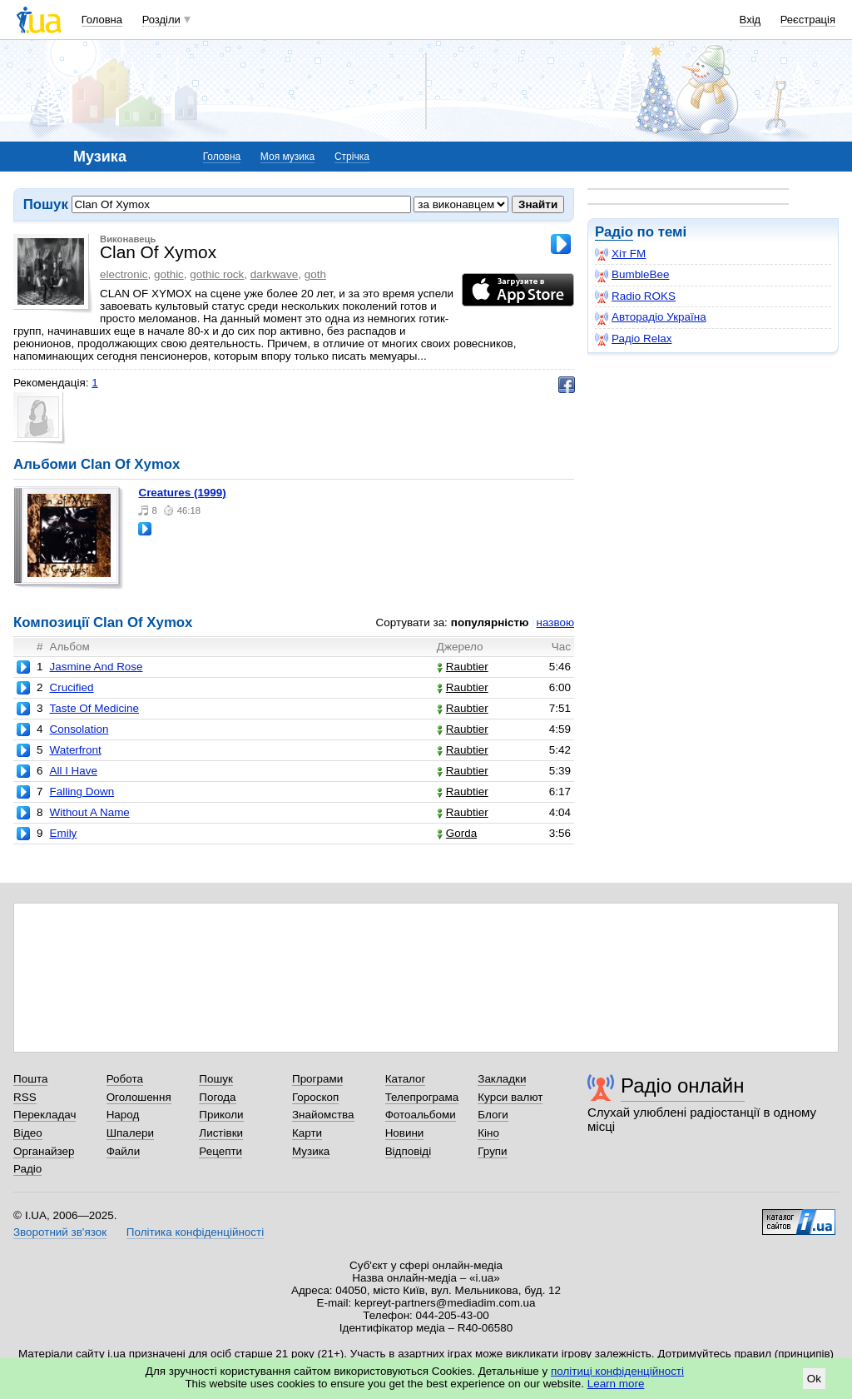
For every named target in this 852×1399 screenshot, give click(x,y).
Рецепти (220, 1151)
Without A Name (89, 812)
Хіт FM (620, 254)
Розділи (161, 19)
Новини (404, 1133)
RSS (25, 1097)
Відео (27, 1133)
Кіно (488, 1133)
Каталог (405, 1079)
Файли (123, 1151)
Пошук (216, 1079)
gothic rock (217, 274)
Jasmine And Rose (95, 666)
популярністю (490, 622)
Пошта (30, 1079)
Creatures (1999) (181, 492)
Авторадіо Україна (650, 317)
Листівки (221, 1133)
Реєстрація (807, 19)
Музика (310, 1151)
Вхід (750, 19)
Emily (63, 833)
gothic (169, 274)
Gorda (457, 833)
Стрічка (351, 156)
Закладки (502, 1079)
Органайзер (43, 1151)
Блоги (493, 1114)
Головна (102, 19)
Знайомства (323, 1114)
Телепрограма (422, 1097)
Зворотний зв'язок (59, 1232)
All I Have (73, 770)
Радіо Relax (633, 339)
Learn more (616, 1383)
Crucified (71, 687)
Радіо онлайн (683, 1085)
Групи (492, 1151)
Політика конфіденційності (195, 1232)
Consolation (78, 729)
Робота (124, 1079)
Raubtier (462, 666)
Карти (307, 1133)
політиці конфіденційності (617, 1371)
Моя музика (287, 156)
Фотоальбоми (420, 1114)
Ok (814, 1378)
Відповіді (408, 1151)
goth (315, 274)
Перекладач (44, 1114)
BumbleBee (632, 274)
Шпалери (130, 1133)
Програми (317, 1079)
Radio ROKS (635, 296)
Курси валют (510, 1097)
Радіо (614, 232)
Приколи (221, 1114)
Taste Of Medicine (94, 708)
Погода (217, 1097)
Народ (123, 1114)
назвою (555, 622)
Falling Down (81, 791)
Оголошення (138, 1097)
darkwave (274, 274)
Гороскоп (315, 1097)
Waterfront (75, 750)
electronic (124, 274)
